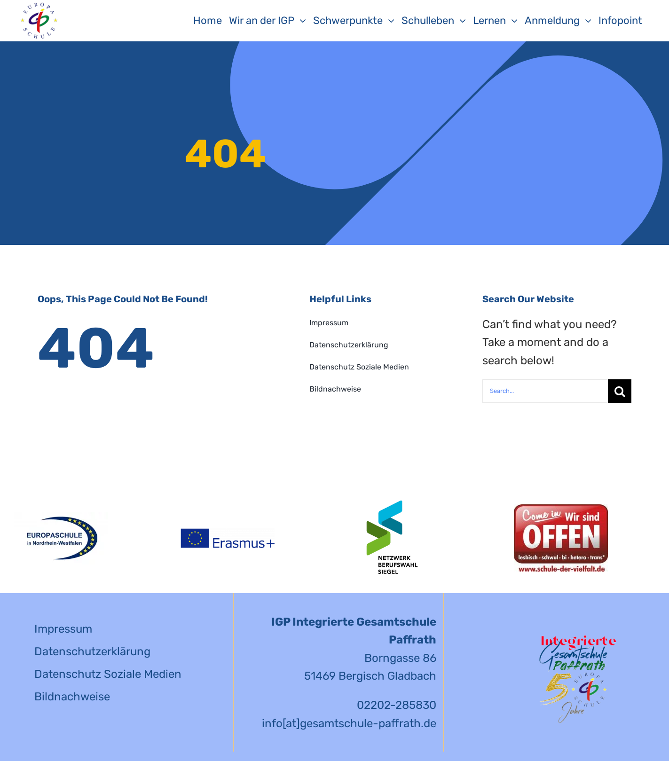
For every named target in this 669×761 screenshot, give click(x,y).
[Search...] (545, 391)
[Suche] (619, 391)
